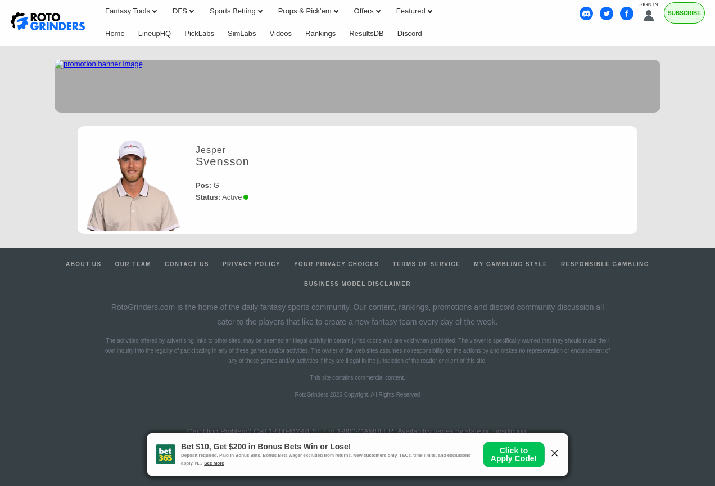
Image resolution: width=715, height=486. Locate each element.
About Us (83, 264)
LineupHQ (154, 33)
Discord (409, 33)
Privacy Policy (251, 264)
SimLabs (242, 33)
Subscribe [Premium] (684, 13)
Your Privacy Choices (336, 264)
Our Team (133, 264)
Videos (281, 33)
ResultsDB (366, 33)
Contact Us (187, 264)
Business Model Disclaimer (357, 284)
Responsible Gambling (605, 264)
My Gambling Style (510, 264)
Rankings (320, 33)
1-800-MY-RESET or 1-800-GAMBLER (330, 431)
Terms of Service (427, 264)
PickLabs (199, 33)
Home (115, 33)
